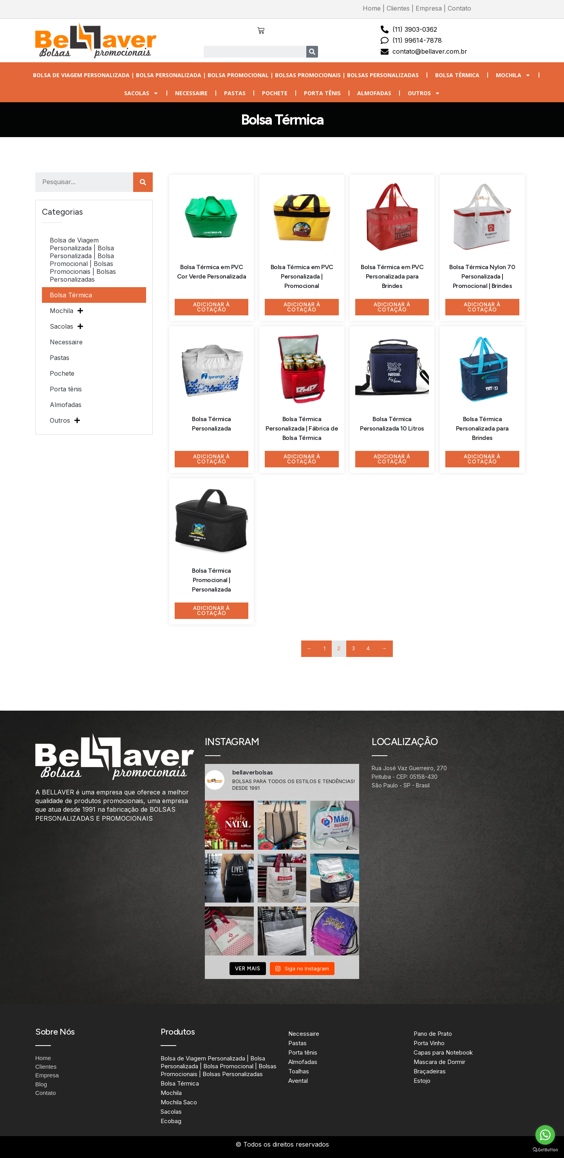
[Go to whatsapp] (545, 1135)
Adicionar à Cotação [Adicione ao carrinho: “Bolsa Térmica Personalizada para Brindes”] (482, 459)
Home (372, 8)
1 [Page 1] (325, 648)
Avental (298, 1080)
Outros (424, 93)
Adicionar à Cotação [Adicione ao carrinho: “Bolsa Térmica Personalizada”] (211, 459)
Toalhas (298, 1071)
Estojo (422, 1080)
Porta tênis (322, 93)
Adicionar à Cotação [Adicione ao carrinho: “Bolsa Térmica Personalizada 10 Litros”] (392, 459)
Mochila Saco (179, 1102)
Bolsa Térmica (457, 75)
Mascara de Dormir (439, 1062)
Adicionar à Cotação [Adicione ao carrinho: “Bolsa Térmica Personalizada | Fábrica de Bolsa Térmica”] (302, 459)
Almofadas (374, 93)
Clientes (398, 8)
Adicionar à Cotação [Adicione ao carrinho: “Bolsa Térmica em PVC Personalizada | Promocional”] (302, 307)
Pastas (235, 93)
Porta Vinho (429, 1043)
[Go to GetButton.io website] (545, 1150)
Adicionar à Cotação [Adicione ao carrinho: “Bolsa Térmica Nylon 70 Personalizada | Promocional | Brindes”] (482, 307)
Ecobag (171, 1121)
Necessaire (191, 93)
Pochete (274, 93)
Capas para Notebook (443, 1052)
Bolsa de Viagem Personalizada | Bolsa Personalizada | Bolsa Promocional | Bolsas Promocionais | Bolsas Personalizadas (226, 75)
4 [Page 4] (368, 648)
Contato (459, 8)
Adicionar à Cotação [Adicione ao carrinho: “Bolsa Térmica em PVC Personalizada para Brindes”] (392, 307)
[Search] (312, 52)
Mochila (513, 75)
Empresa (429, 8)
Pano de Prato (433, 1033)
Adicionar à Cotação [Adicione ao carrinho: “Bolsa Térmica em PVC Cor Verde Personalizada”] (211, 307)
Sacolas (141, 93)
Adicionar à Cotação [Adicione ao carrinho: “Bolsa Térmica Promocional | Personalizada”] (211, 610)
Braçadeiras (430, 1071)
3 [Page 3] (353, 648)
